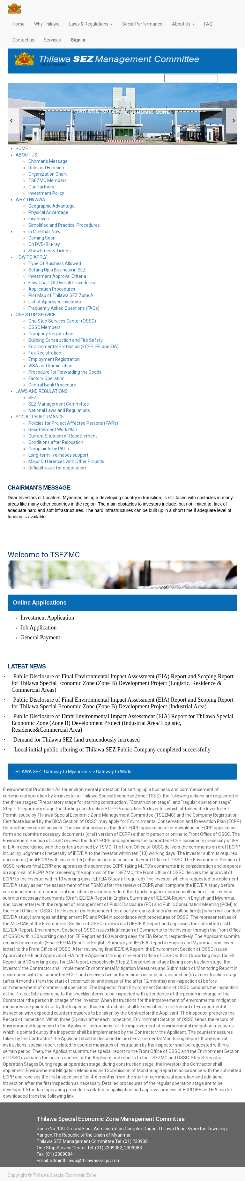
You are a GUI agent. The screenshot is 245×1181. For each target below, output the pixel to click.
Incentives (38, 218)
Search (226, 78)
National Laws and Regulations (59, 410)
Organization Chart (47, 174)
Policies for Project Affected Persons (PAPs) (73, 423)
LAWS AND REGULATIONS (42, 391)
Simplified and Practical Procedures (64, 225)
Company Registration (50, 333)
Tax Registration (44, 352)
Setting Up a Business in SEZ (57, 269)
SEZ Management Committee (58, 404)
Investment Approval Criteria (57, 276)
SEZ (32, 397)
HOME (22, 148)
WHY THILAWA (30, 199)
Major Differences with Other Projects (66, 461)
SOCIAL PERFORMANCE (40, 416)
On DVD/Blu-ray (44, 244)
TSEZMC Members (47, 180)
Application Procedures (51, 289)
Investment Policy (46, 193)
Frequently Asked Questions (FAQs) (64, 308)
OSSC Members (44, 327)
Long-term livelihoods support (58, 455)
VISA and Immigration (50, 365)
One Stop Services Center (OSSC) (62, 321)
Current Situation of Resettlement (62, 435)
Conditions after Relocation (55, 442)
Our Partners (41, 186)
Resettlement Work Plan (52, 429)
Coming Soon (42, 237)
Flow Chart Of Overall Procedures (61, 282)
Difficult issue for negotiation (57, 467)
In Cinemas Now (44, 231)
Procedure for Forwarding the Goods (64, 372)
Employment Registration (54, 359)
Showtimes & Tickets (49, 250)
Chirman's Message (48, 161)
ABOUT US (26, 154)
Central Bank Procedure (52, 384)
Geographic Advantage (51, 206)
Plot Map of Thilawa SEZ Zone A (60, 295)
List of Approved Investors (54, 301)
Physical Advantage (48, 212)
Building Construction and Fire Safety (65, 340)
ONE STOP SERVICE (36, 314)
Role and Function (46, 167)
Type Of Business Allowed (54, 263)
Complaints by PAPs (48, 448)
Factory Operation (46, 378)
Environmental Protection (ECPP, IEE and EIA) (73, 346)
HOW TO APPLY (31, 257)
